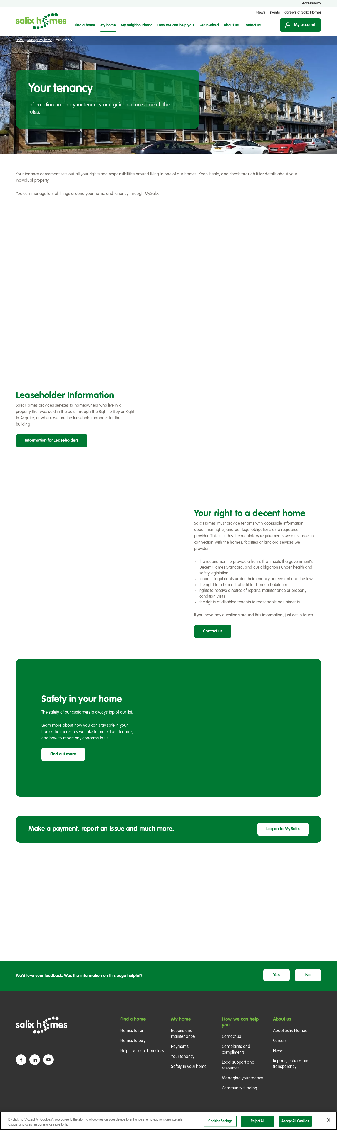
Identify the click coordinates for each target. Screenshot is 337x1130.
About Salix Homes (290, 1031)
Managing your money (242, 1078)
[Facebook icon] (21, 1059)
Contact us (213, 631)
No (308, 975)
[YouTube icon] (48, 1059)
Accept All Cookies (295, 1122)
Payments (180, 1047)
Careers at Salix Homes (302, 12)
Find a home (133, 1019)
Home (20, 40)
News (260, 12)
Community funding (239, 1088)
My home (181, 1019)
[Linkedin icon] (34, 1059)
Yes (276, 975)
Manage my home (39, 40)
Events (275, 12)
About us (282, 1019)
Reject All (257, 1122)
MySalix (151, 194)
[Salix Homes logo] (41, 21)
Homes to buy (132, 1041)
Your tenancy (182, 1057)
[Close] (328, 1122)
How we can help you (240, 1022)
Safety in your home (189, 1067)
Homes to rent (133, 1031)
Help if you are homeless (142, 1051)
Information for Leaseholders (51, 441)
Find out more (63, 754)
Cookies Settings (220, 1122)
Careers (280, 1041)
